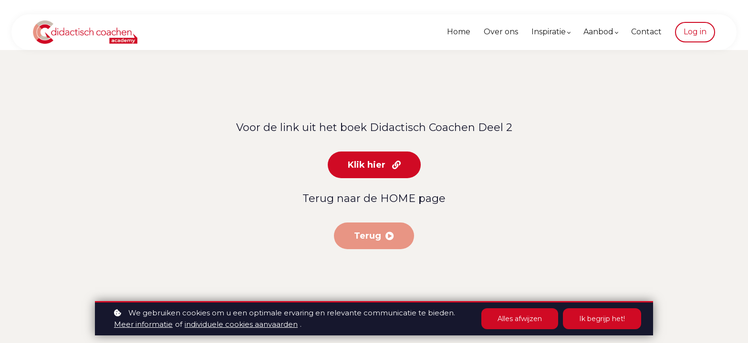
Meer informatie (143, 324)
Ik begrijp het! (602, 318)
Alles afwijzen (520, 318)
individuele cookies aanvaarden (241, 324)
